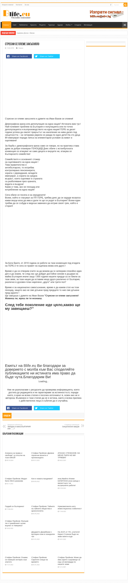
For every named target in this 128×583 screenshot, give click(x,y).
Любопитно (23, 25)
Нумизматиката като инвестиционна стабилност (70, 507)
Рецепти (42, 25)
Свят (14, 25)
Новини (6, 25)
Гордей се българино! (14, 506)
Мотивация (88, 25)
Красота (33, 25)
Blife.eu (30, 365)
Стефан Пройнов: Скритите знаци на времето (39, 559)
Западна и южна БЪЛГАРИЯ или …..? (20, 427)
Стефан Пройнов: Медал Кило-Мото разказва (16, 480)
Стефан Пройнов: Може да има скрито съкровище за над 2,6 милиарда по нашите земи (70, 560)
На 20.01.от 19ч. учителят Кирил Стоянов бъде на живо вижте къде (69, 534)
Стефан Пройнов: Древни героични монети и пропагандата (42, 455)
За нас (27, 5)
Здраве (60, 25)
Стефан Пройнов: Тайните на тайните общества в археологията (43, 508)
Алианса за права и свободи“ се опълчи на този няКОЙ (15, 455)
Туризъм (51, 25)
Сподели (78, 25)
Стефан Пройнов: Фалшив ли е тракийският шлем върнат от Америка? (16, 523)
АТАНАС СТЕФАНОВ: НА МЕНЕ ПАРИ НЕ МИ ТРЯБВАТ (69, 455)
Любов (68, 25)
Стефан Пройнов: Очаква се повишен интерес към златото (16, 559)
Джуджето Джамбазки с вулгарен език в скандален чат (43, 534)
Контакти (19, 5)
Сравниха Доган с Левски (25, 33)
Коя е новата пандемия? (42, 479)
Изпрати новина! (7, 5)
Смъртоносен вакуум (66, 426)
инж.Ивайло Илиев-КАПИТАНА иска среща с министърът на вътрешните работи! (69, 482)
